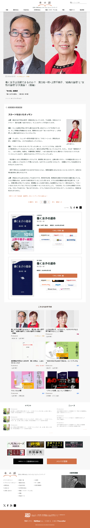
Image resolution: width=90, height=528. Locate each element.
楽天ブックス (58, 236)
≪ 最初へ (30, 202)
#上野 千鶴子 (21, 338)
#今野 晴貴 (48, 395)
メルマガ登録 (61, 461)
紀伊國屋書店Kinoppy (71, 286)
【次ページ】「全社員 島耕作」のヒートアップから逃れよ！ (28, 196)
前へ (36, 202)
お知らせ (6, 488)
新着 (7, 10)
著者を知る (15, 10)
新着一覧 (21, 480)
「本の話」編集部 (11, 91)
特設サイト (72, 10)
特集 (63, 10)
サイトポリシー (8, 480)
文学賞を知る (37, 10)
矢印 (51, 432)
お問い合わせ (8, 490)
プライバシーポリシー (10, 482)
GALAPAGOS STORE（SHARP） (64, 290)
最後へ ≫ (60, 202)
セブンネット (71, 236)
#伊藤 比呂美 (21, 395)
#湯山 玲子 (48, 368)
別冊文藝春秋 (38, 485)
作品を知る (26, 10)
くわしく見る (56, 230)
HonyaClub (71, 241)
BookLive (45, 286)
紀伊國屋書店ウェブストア (45, 241)
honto (58, 286)
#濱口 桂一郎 (14, 338)
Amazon (45, 236)
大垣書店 (58, 245)
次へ (53, 202)
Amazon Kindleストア (45, 281)
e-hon (58, 241)
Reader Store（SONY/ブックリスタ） (52, 290)
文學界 (37, 480)
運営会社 (6, 485)
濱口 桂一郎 (11, 107)
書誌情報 (82, 10)
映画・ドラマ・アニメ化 (51, 10)
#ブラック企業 (55, 395)
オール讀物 (38, 482)
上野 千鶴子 (19, 107)
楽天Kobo (71, 281)
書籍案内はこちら (29, 461)
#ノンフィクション (16, 98)
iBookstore (58, 281)
